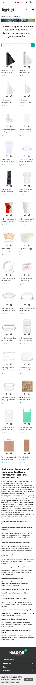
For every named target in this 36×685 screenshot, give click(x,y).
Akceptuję (29, 679)
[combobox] (18, 45)
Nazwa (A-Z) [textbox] (6, 45)
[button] (32, 2)
